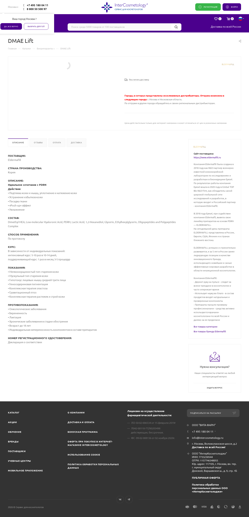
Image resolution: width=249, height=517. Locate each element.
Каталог (14, 412)
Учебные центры (19, 461)
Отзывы (38, 143)
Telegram (129, 499)
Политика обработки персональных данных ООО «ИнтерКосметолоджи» (210, 488)
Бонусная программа (83, 432)
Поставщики (17, 451)
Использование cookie (84, 454)
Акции (12, 422)
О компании (76, 412)
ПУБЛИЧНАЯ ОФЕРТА (206, 477)
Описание (18, 143)
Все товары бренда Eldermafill (210, 331)
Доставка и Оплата (81, 422)
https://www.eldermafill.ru (207, 157)
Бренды (13, 441)
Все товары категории (205, 326)
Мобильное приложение (25, 470)
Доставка (76, 143)
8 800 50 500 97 (37, 9)
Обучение (14, 432)
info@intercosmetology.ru (207, 437)
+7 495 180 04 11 (37, 5)
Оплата (57, 143)
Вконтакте (120, 499)
